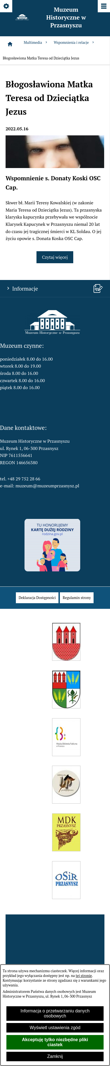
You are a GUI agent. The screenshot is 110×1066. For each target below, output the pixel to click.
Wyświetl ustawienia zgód (55, 1027)
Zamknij (55, 1056)
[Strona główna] (10, 44)
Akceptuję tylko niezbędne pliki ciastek (55, 1042)
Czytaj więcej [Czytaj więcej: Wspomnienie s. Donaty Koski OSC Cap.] (55, 257)
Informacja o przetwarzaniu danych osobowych (54, 1013)
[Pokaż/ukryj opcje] (6, 6)
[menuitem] (37, 597)
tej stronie (84, 975)
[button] (52, 333)
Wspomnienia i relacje (74, 42)
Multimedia (36, 42)
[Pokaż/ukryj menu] (103, 6)
